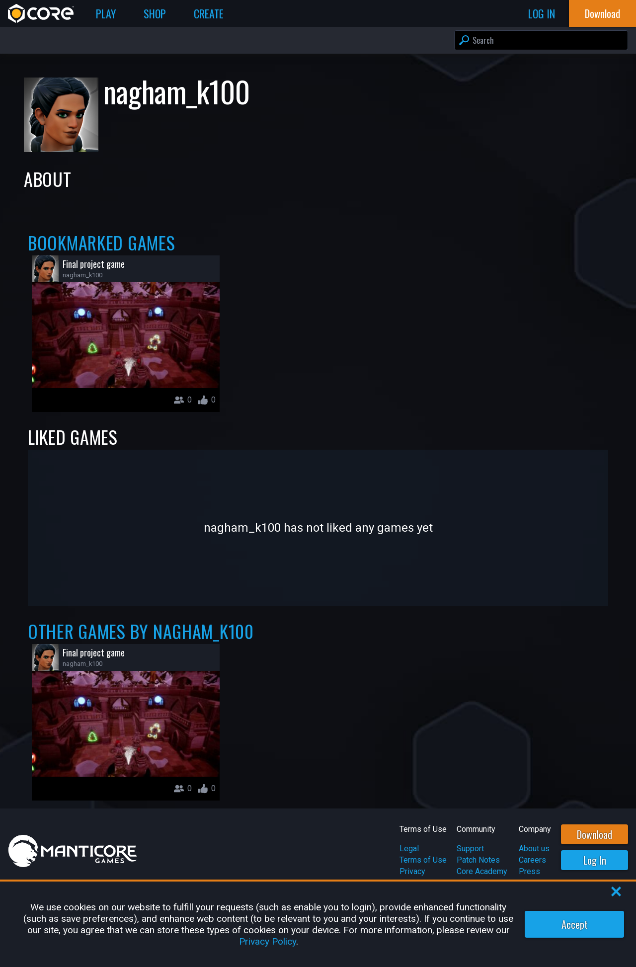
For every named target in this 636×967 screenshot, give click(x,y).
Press (529, 871)
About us (534, 848)
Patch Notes (478, 860)
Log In (594, 860)
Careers (532, 860)
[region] (318, 924)
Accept (574, 924)
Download (594, 834)
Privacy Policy (267, 941)
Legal (409, 848)
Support (470, 848)
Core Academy (482, 871)
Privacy (412, 871)
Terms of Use (423, 860)
